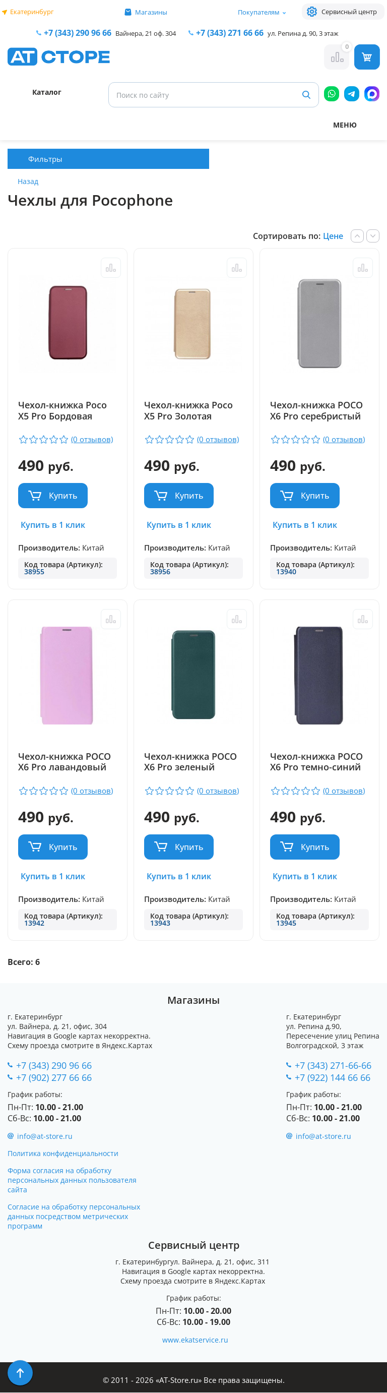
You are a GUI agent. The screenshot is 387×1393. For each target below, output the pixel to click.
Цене (333, 235)
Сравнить (110, 268)
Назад (28, 181)
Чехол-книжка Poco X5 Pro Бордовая (62, 411)
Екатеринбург (32, 11)
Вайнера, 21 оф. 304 (145, 33)
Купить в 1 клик (53, 524)
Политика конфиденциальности (63, 1154)
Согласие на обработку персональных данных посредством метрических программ (74, 1216)
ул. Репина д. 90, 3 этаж (303, 33)
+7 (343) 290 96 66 (77, 32)
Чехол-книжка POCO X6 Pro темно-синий (317, 762)
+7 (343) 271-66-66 (333, 1065)
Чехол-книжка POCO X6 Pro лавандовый (64, 762)
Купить (63, 495)
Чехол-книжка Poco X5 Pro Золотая (189, 411)
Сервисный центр (349, 11)
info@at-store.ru (45, 1136)
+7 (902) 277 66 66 (54, 1077)
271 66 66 (230, 32)
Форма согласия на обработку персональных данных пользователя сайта (72, 1180)
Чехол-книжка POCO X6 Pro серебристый (317, 411)
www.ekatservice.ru (195, 1340)
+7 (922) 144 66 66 (332, 1077)
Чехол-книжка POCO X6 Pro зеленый (191, 762)
